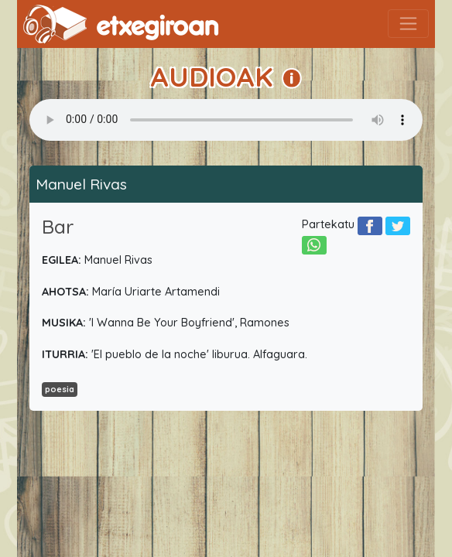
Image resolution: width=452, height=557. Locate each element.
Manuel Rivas (81, 184)
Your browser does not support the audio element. (226, 120)
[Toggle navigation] (408, 23)
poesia (59, 389)
